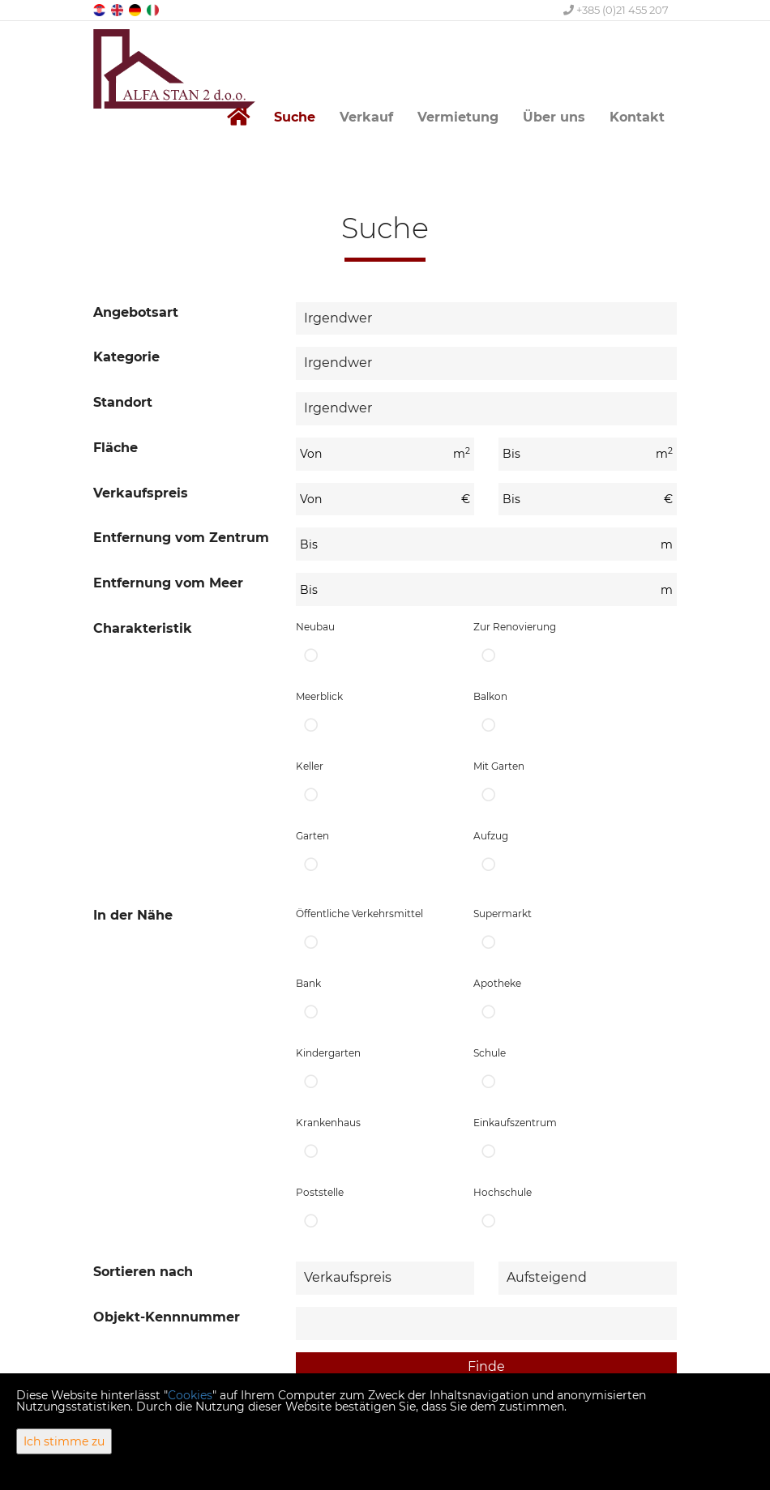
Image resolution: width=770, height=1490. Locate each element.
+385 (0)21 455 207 (616, 9)
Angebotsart (135, 312)
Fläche (115, 447)
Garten (372, 854)
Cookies (190, 1395)
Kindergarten (372, 1071)
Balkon (550, 715)
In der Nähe (133, 915)
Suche (294, 117)
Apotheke (550, 1002)
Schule (550, 1071)
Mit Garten (550, 784)
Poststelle (372, 1211)
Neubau (372, 645)
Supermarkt (550, 932)
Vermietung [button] (457, 117)
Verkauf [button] (366, 117)
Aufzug (550, 854)
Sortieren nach (143, 1271)
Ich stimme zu (64, 1441)
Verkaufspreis (140, 493)
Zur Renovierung (550, 645)
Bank (372, 1002)
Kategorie (126, 357)
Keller (372, 784)
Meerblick (372, 715)
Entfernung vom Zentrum (181, 537)
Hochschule (550, 1211)
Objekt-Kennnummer (166, 1317)
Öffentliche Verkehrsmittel (372, 932)
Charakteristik (142, 628)
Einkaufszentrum (550, 1141)
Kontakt (637, 117)
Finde (486, 1366)
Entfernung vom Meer (168, 583)
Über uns (554, 117)
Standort (122, 402)
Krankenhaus (372, 1141)
